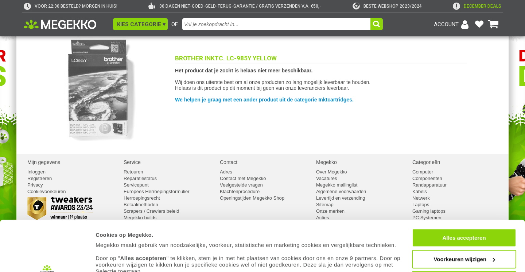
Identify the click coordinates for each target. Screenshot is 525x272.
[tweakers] (387, 6)
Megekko (326, 162)
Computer (422, 172)
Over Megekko (331, 172)
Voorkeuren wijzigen (464, 212)
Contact (228, 162)
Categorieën (426, 162)
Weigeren (464, 234)
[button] (140, 24)
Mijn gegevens (43, 162)
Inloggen (36, 172)
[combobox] (277, 24)
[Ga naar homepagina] (68, 24)
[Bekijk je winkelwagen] (493, 24)
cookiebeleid (326, 238)
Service (132, 162)
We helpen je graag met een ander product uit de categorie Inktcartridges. (264, 100)
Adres (226, 172)
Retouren (133, 172)
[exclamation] (477, 6)
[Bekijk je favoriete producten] (479, 24)
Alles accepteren (464, 191)
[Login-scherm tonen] (452, 24)
